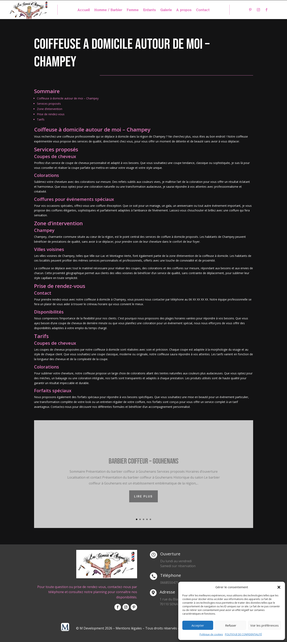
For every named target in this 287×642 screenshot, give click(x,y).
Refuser (230, 625)
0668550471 (169, 582)
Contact (203, 10)
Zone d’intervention (49, 109)
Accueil (83, 10)
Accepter (197, 625)
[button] (279, 587)
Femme (133, 10)
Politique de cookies (211, 634)
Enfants (149, 10)
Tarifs (40, 119)
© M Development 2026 (94, 628)
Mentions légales (129, 628)
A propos (183, 10)
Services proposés (49, 104)
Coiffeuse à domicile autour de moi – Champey (68, 98)
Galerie (166, 10)
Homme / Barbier (108, 10)
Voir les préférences (264, 625)
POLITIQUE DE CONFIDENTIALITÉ (243, 634)
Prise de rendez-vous (50, 114)
